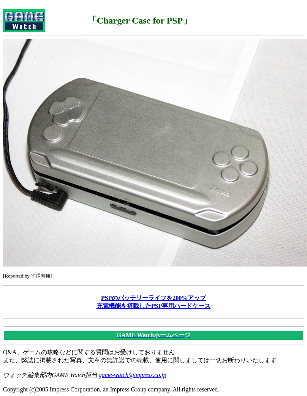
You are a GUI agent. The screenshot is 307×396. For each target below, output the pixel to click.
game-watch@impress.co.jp (132, 375)
